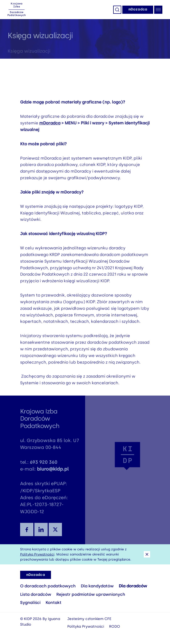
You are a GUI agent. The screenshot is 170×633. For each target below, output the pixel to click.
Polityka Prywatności (85, 626)
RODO (114, 626)
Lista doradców (35, 594)
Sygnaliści (30, 602)
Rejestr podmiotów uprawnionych (90, 594)
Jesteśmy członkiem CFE (89, 619)
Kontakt (53, 602)
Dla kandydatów (97, 586)
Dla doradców (133, 586)
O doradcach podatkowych (48, 586)
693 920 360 (43, 465)
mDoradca (137, 9)
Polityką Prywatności (37, 554)
